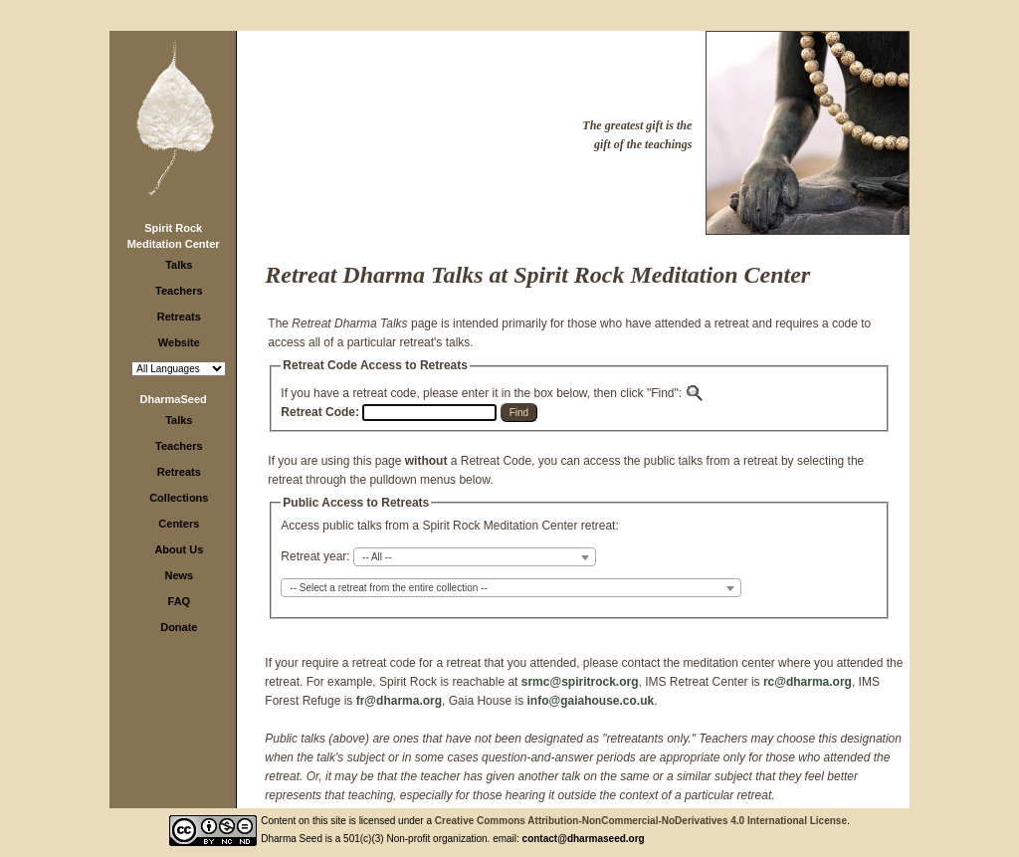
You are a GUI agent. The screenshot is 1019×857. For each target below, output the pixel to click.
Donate (178, 627)
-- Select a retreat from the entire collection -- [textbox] (388, 587)
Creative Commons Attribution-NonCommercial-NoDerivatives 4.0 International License (641, 820)
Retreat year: (315, 556)
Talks (178, 265)
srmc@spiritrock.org (580, 682)
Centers (178, 524)
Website (179, 342)
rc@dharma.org (807, 682)
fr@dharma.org (399, 701)
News (178, 575)
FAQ (179, 601)
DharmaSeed (173, 399)
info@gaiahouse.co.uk (590, 701)
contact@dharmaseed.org (583, 838)
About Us (178, 549)
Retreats (179, 316)
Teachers (179, 291)
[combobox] (474, 556)
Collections (178, 498)
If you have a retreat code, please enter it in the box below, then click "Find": (493, 393)
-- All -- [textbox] (376, 556)
